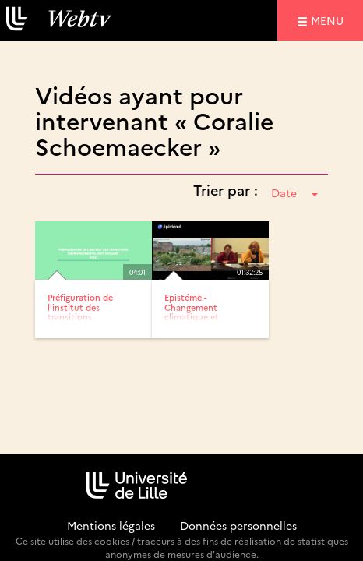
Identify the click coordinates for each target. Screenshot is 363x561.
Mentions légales (111, 525)
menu (329, 20)
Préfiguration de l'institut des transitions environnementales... (90, 311)
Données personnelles (238, 525)
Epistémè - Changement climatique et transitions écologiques (191, 315)
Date (294, 192)
